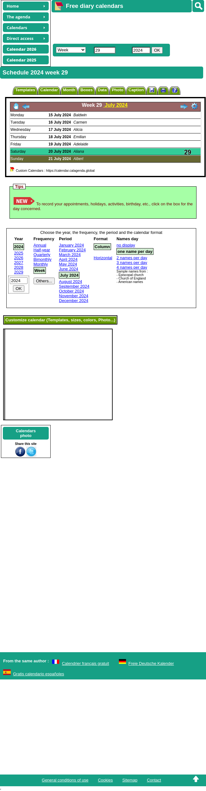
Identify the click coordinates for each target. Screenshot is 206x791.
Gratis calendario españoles (38, 674)
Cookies (105, 780)
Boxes (86, 89)
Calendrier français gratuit (85, 663)
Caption (136, 89)
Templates (25, 89)
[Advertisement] (124, 27)
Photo (117, 89)
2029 (18, 272)
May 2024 (68, 264)
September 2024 (74, 286)
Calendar (49, 89)
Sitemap (129, 780)
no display (125, 245)
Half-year (42, 250)
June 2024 (68, 269)
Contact (154, 780)
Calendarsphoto (26, 433)
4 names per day (131, 267)
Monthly (41, 264)
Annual (40, 245)
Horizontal (103, 257)
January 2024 (71, 245)
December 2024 (73, 300)
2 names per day (131, 257)
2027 (18, 262)
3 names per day (131, 262)
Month (69, 89)
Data (102, 89)
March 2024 (70, 254)
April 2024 (68, 259)
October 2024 (71, 291)
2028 (18, 267)
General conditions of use (65, 780)
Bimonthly (43, 259)
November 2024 (73, 295)
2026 (18, 257)
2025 (18, 253)
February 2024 (72, 250)
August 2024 (70, 281)
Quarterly (42, 254)
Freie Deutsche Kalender (151, 663)
